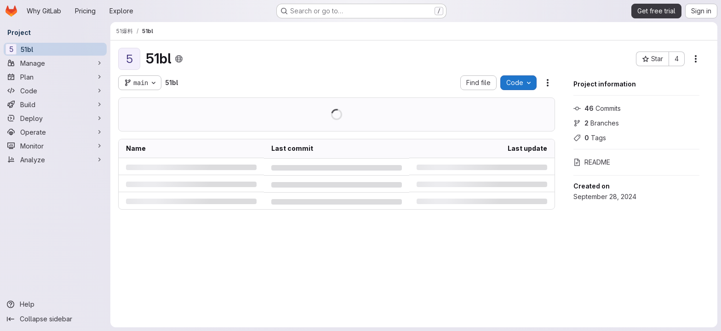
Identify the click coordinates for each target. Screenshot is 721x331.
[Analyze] (55, 159)
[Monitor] (55, 145)
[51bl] (55, 49)
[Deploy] (55, 118)
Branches (596, 123)
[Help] (55, 304)
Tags (589, 138)
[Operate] (55, 132)
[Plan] (55, 76)
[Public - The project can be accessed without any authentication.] (178, 59)
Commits (597, 108)
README (591, 162)
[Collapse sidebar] (55, 319)
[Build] (55, 104)
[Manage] (55, 63)
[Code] (55, 90)
